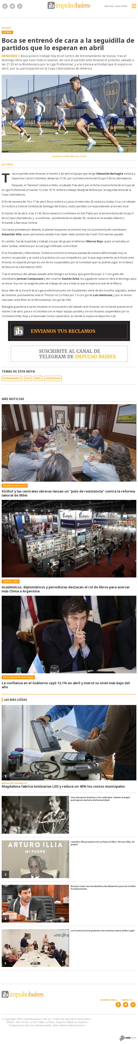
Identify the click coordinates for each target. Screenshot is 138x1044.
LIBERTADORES (52, 378)
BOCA (28, 378)
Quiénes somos (108, 1000)
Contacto (126, 1000)
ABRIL (38, 378)
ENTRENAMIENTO (12, 378)
